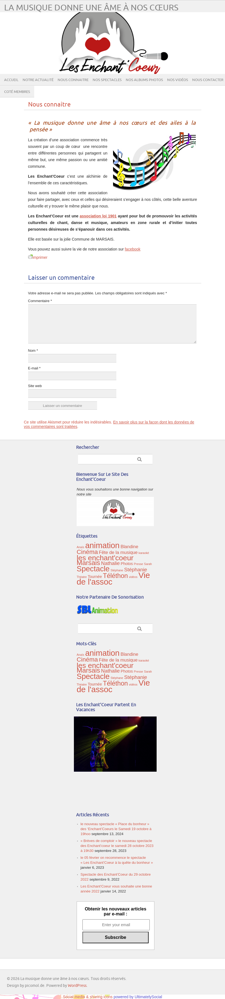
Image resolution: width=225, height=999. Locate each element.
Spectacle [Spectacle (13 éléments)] (93, 568)
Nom (33, 350)
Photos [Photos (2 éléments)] (127, 563)
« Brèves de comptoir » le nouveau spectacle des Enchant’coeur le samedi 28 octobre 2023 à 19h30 (117, 846)
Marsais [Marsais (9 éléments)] (88, 562)
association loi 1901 (98, 216)
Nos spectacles (107, 80)
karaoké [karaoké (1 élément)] (144, 553)
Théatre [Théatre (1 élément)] (82, 577)
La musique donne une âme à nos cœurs (91, 8)
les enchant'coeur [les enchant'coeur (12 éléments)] (105, 558)
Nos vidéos (177, 80)
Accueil (11, 80)
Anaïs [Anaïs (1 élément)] (80, 547)
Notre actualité (38, 80)
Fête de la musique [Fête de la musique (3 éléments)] (118, 552)
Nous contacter (207, 80)
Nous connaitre (73, 80)
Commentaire (40, 301)
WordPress (77, 986)
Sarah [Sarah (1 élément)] (148, 564)
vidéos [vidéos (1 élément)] (133, 577)
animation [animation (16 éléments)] (102, 545)
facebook (132, 249)
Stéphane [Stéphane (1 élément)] (117, 570)
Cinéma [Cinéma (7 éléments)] (87, 551)
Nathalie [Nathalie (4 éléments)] (110, 563)
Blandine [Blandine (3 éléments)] (129, 546)
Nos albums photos (144, 80)
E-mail (34, 368)
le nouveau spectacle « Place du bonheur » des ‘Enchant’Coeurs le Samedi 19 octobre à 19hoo (116, 829)
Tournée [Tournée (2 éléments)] (95, 576)
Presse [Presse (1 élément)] (138, 564)
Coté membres (17, 92)
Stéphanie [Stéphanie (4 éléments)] (135, 569)
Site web (35, 386)
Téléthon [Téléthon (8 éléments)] (115, 575)
